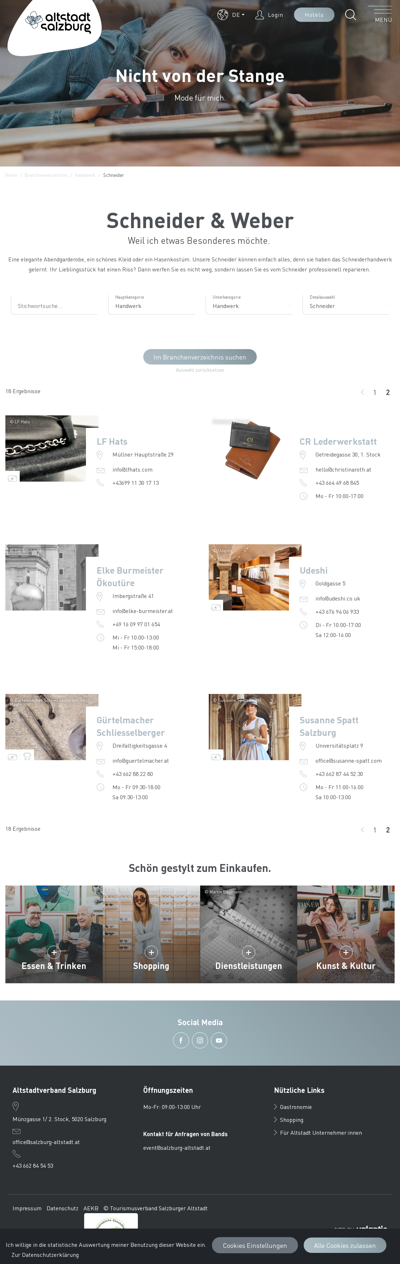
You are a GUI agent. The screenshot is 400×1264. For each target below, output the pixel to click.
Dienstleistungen (248, 965)
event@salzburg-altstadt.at (177, 1147)
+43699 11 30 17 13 (135, 482)
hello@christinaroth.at (343, 469)
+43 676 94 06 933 (337, 611)
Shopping (151, 965)
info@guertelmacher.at (140, 760)
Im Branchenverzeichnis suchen (200, 357)
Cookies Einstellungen (255, 1245)
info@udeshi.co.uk (337, 598)
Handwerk (85, 175)
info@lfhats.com (132, 469)
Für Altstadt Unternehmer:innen (318, 1132)
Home (11, 175)
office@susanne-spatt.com (348, 760)
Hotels (314, 14)
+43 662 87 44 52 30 (339, 773)
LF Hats (112, 441)
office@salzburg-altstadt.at (46, 1141)
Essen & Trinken (53, 965)
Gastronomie (293, 1106)
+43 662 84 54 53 (33, 1165)
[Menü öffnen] (380, 15)
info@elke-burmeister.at (142, 610)
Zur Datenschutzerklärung (45, 1254)
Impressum (27, 1208)
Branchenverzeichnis (46, 175)
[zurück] (362, 392)
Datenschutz (62, 1208)
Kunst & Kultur (346, 965)
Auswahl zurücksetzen (200, 369)
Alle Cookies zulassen (345, 1245)
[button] (231, 14)
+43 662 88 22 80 (132, 773)
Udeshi (314, 570)
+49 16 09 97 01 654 (136, 624)
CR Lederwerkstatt (338, 441)
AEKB (90, 1208)
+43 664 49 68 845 (337, 482)
